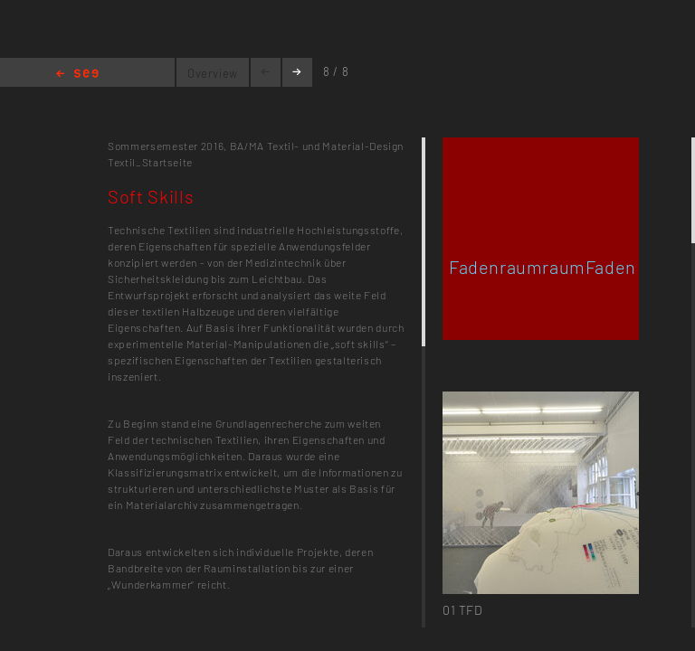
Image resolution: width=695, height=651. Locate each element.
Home (77, 74)
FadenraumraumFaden (542, 267)
